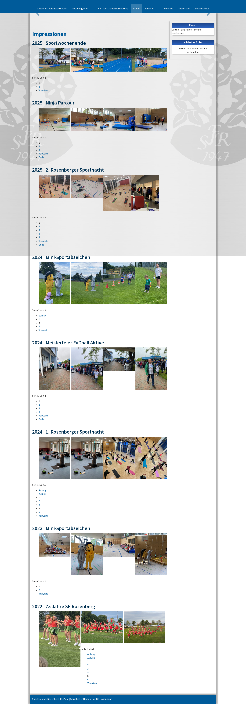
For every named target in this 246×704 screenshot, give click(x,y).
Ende (41, 157)
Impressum (184, 8)
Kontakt (168, 8)
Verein (154, 8)
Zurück (42, 315)
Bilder (142, 8)
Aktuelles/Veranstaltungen (63, 8)
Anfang (43, 490)
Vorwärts (43, 90)
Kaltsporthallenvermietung (118, 8)
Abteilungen (91, 8)
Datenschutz (202, 8)
